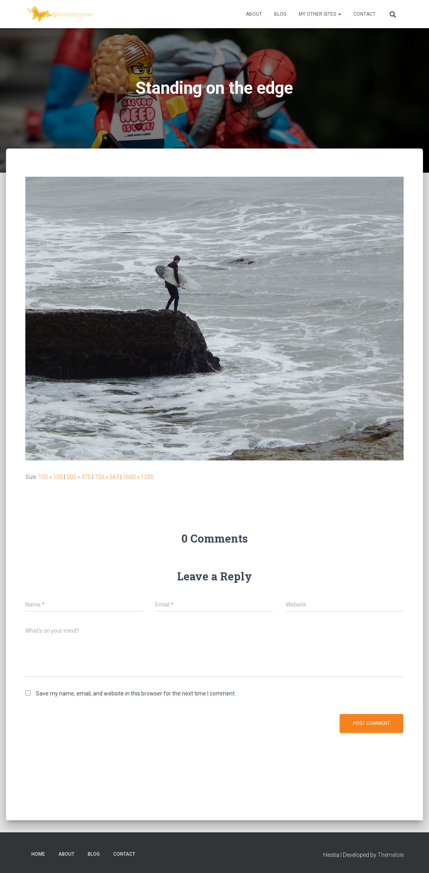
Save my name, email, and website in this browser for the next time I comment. (136, 693)
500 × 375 (78, 477)
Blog (280, 14)
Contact (364, 14)
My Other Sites (320, 14)
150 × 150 (50, 477)
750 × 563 (107, 477)
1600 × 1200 (138, 477)
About (254, 14)
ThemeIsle (390, 855)
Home (38, 854)
